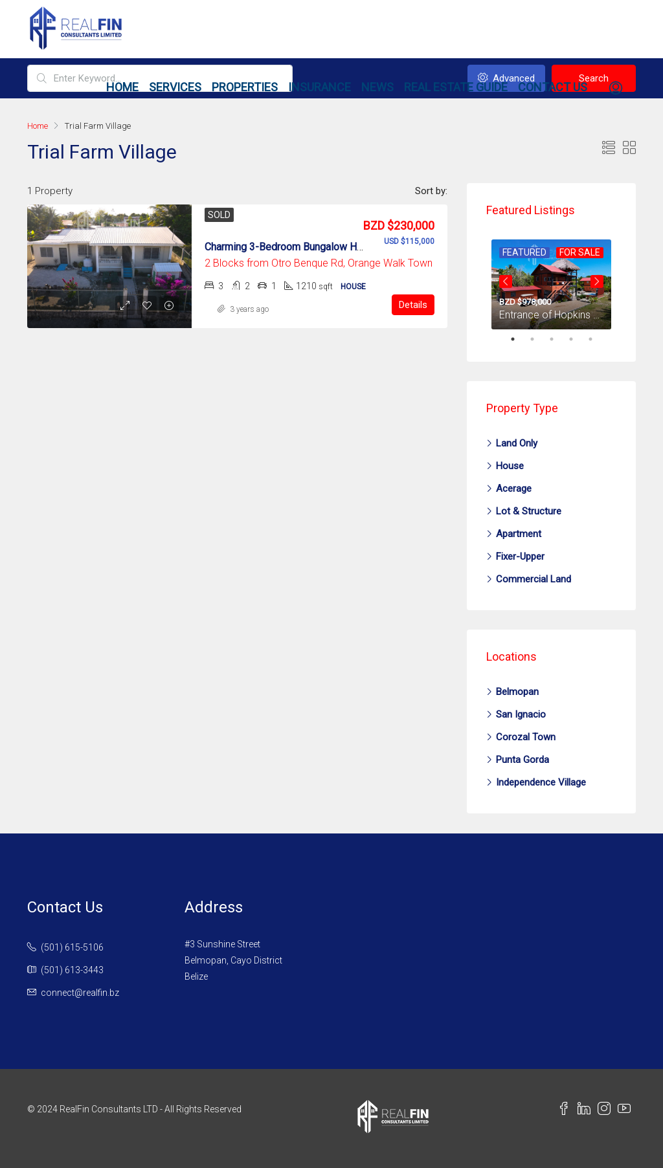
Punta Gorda (522, 760)
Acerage (514, 488)
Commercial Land (533, 579)
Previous (505, 281)
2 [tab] (538, 339)
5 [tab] (596, 339)
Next (596, 281)
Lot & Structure (528, 511)
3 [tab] (558, 339)
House (510, 466)
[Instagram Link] (608, 1110)
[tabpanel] (551, 281)
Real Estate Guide (456, 87)
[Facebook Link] (567, 1110)
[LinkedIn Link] (588, 1110)
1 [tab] (519, 339)
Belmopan (517, 692)
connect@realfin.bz (80, 992)
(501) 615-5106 (72, 947)
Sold (219, 215)
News (377, 87)
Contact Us (552, 87)
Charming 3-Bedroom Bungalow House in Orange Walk (327, 247)
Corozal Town (526, 737)
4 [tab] (577, 339)
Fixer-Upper (520, 556)
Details (413, 305)
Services (175, 87)
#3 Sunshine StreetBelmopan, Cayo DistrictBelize (233, 960)
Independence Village (541, 782)
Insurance (319, 87)
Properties (245, 87)
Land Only (516, 443)
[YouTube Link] (627, 1110)
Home (122, 87)
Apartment (518, 534)
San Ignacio (521, 714)
